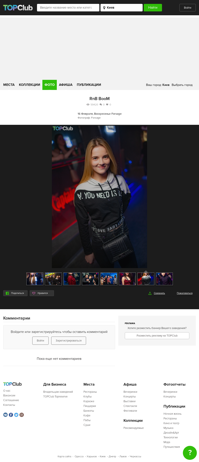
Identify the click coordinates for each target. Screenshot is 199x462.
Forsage (116, 114)
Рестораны (90, 392)
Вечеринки (130, 392)
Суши (86, 425)
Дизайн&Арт (171, 432)
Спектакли (130, 406)
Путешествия (172, 447)
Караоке (88, 401)
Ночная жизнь (173, 414)
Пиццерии (89, 406)
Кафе (86, 415)
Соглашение (11, 400)
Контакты (9, 405)
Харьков (92, 456)
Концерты (129, 396)
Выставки (129, 401)
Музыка (168, 428)
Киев (102, 456)
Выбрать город (182, 85)
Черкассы (135, 456)
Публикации (89, 85)
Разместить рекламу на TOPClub (157, 335)
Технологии (171, 437)
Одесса (79, 456)
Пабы (87, 420)
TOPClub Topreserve (55, 396)
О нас (6, 390)
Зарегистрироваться (69, 340)
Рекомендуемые (133, 428)
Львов (122, 456)
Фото (50, 85)
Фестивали (130, 411)
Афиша (66, 85)
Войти (187, 7)
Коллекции (29, 85)
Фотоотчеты (175, 384)
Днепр (112, 456)
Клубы (87, 396)
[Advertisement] (99, 47)
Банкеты (88, 411)
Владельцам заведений (58, 392)
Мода (167, 442)
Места (9, 85)
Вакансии (9, 395)
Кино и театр (171, 423)
